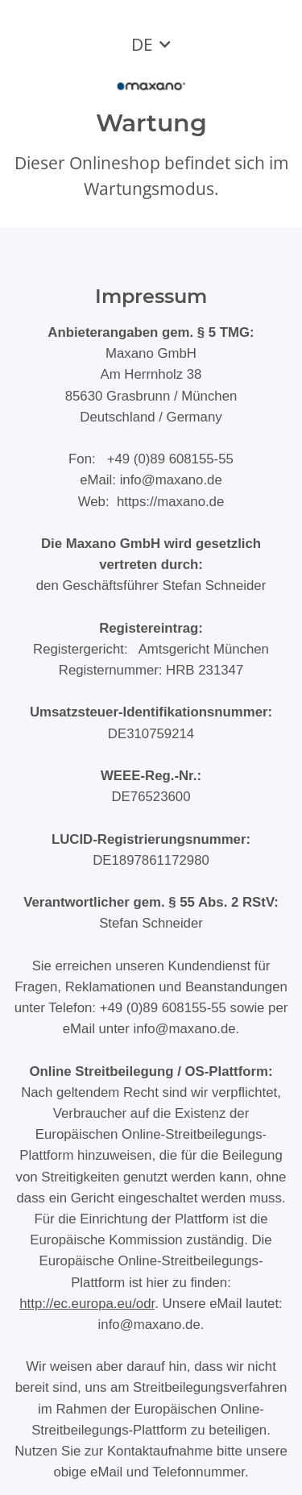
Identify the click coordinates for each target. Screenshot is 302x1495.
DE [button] (142, 44)
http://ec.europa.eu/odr (87, 1303)
